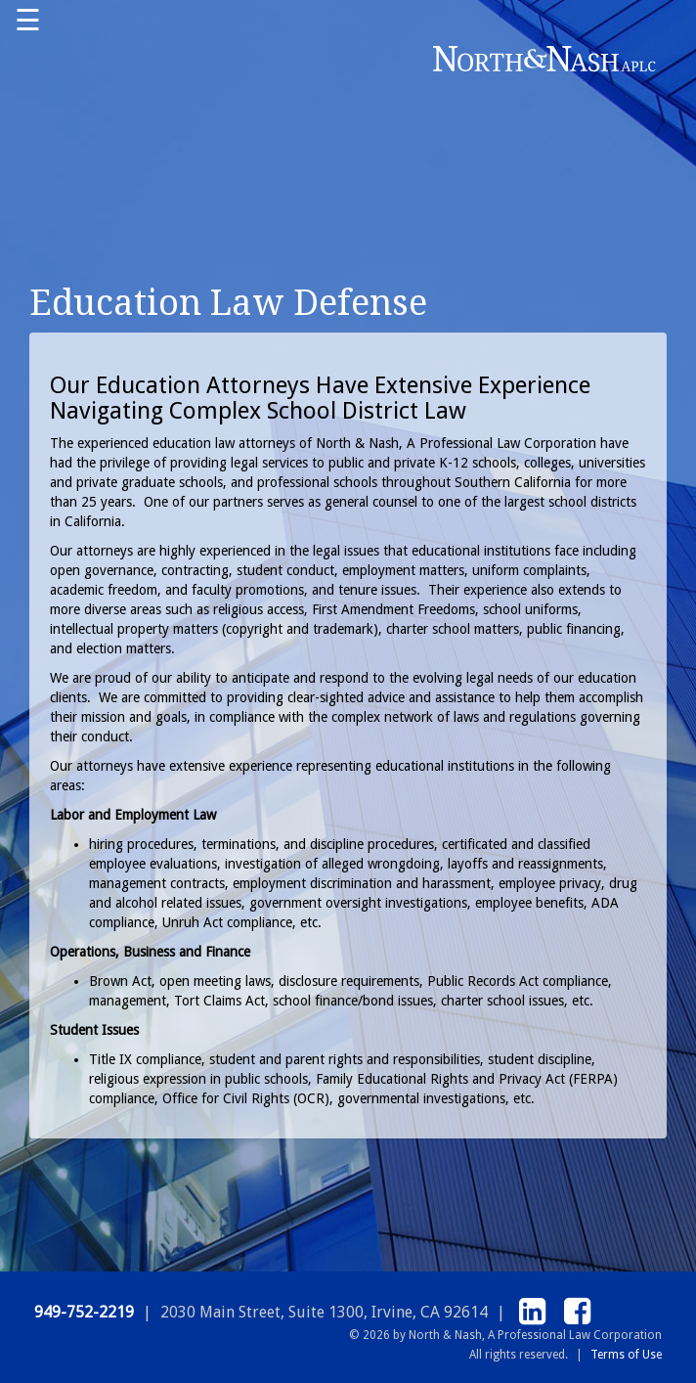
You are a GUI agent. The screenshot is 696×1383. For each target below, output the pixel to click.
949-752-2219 (84, 1312)
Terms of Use (626, 1354)
